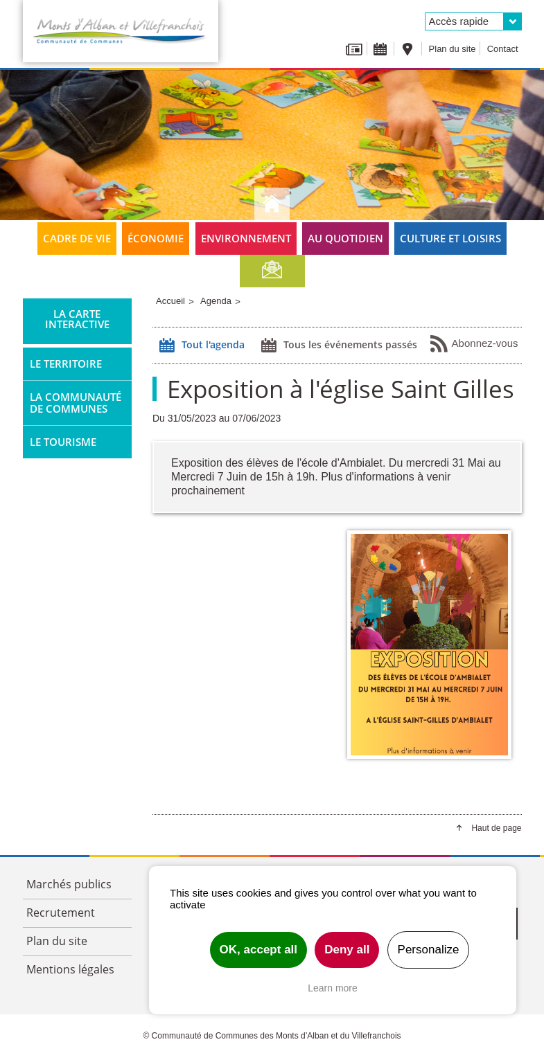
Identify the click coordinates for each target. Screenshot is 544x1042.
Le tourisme (63, 442)
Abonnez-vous (473, 344)
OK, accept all (258, 949)
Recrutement (60, 912)
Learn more (333, 988)
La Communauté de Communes (75, 402)
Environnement (246, 238)
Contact (502, 49)
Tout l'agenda (200, 345)
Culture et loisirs (450, 238)
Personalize (428, 949)
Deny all (346, 949)
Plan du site (452, 49)
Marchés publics (69, 884)
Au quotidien (345, 238)
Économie (156, 238)
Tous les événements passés (337, 345)
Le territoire (66, 363)
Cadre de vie (77, 238)
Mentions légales (70, 969)
